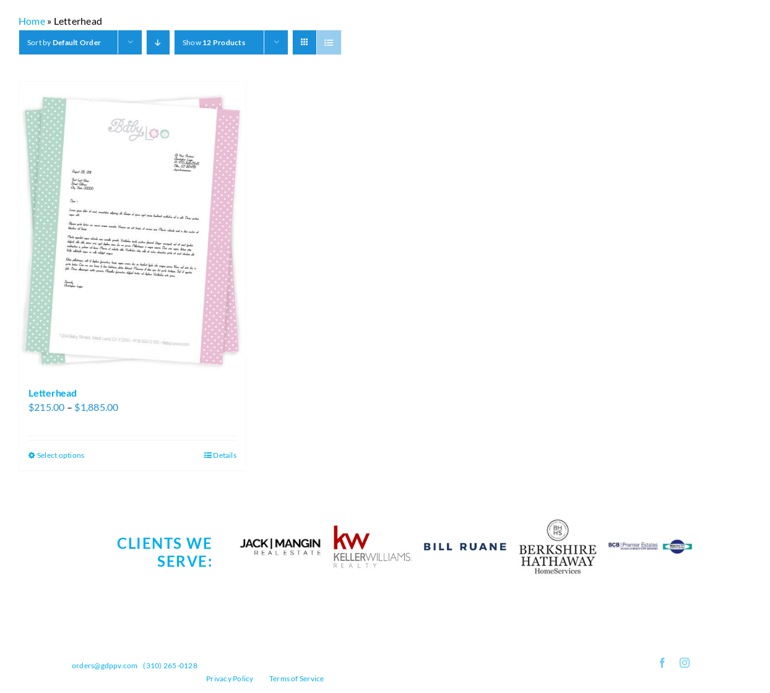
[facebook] (662, 663)
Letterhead (52, 392)
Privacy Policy (229, 678)
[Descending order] (158, 42)
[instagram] (685, 663)
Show (214, 42)
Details (224, 455)
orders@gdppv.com (105, 665)
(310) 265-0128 (170, 665)
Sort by (64, 42)
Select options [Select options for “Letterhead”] (60, 455)
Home (32, 21)
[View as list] (329, 42)
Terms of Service (296, 678)
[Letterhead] (132, 228)
